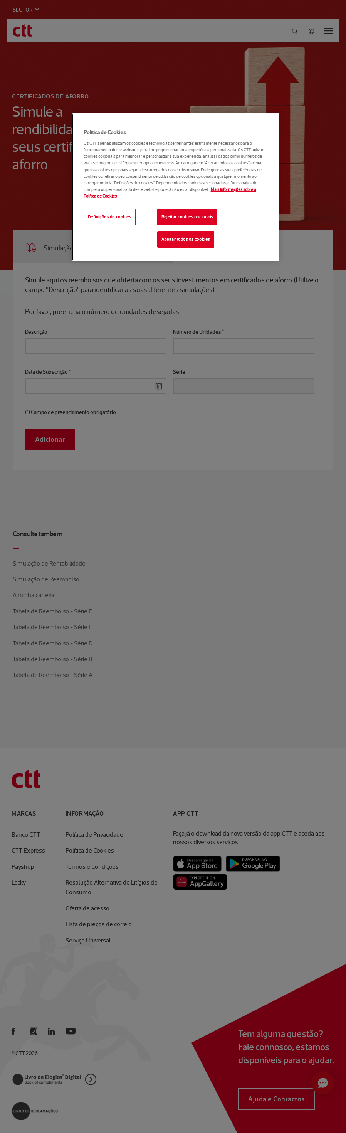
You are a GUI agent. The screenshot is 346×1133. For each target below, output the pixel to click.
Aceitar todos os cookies (185, 239)
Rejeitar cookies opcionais (187, 217)
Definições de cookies (109, 217)
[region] (176, 187)
